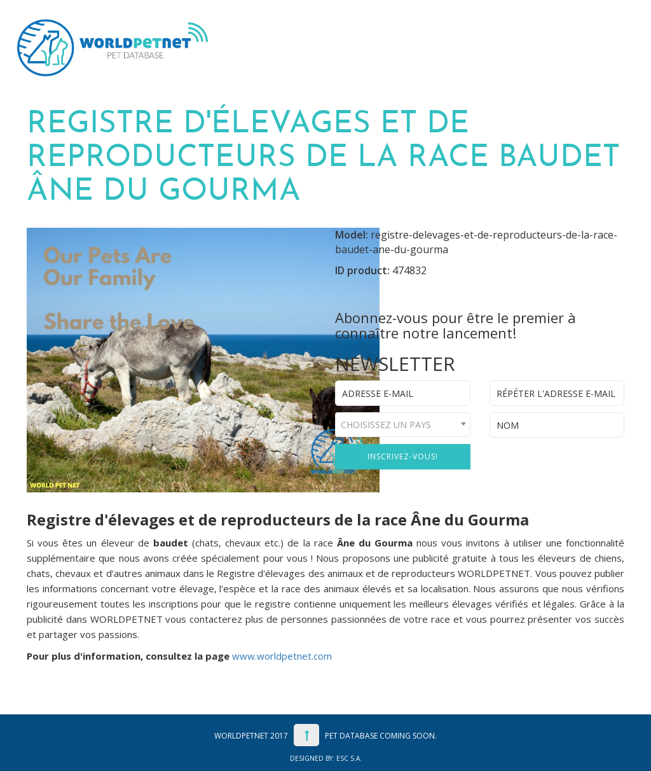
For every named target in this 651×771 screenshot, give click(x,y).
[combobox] (402, 424)
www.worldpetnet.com (282, 655)
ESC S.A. (349, 758)
